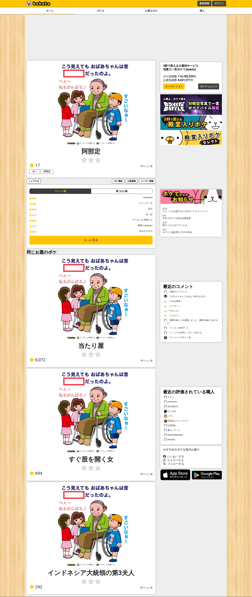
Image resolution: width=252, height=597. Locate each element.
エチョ (169, 397)
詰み (150, 208)
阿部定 (47, 171)
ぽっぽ (149, 214)
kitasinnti (148, 197)
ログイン (219, 3)
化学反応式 (171, 406)
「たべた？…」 (173, 315)
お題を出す (151, 10)
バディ (169, 416)
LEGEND (170, 425)
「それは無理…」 (174, 301)
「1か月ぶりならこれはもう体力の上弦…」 (186, 296)
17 (34, 165)
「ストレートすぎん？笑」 (178, 337)
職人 (202, 10)
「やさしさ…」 (173, 310)
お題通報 (131, 181)
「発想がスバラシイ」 (176, 291)
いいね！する (173, 456)
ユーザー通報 (147, 181)
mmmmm (170, 401)
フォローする (173, 460)
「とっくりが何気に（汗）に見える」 (183, 332)
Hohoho (169, 439)
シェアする (34, 181)
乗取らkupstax (145, 225)
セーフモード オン (174, 86)
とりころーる (146, 203)
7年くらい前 (146, 166)
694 (35, 473)
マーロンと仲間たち (142, 220)
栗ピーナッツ (172, 430)
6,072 (37, 359)
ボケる (100, 10)
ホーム (50, 10)
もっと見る (91, 240)
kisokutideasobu (173, 435)
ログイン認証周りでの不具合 (191, 231)
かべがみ (170, 411)
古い (34, 171)
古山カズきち (146, 231)
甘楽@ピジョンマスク (176, 421)
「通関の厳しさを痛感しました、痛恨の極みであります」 (191, 322)
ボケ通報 (118, 181)
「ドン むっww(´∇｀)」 (177, 328)
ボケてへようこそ (208, 86)
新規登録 (204, 3)
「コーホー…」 (173, 306)
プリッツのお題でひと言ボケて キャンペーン (191, 210)
